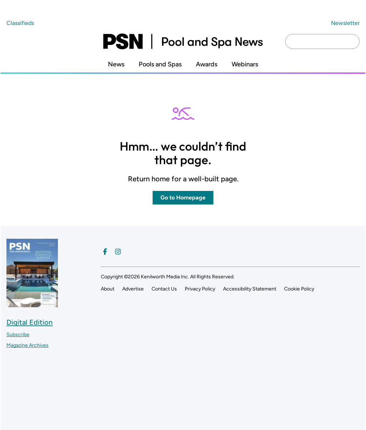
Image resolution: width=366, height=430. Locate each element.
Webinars (245, 64)
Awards (206, 64)
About (107, 289)
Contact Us (164, 289)
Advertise (133, 289)
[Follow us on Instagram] (118, 251)
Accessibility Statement (249, 289)
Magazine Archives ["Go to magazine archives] (27, 345)
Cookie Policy (299, 289)
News (116, 64)
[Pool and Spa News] (183, 41)
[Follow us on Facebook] (105, 251)
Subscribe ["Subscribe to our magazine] (17, 335)
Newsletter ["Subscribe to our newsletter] (345, 23)
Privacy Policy (200, 289)
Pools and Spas (160, 64)
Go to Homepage (183, 197)
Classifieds (20, 23)
